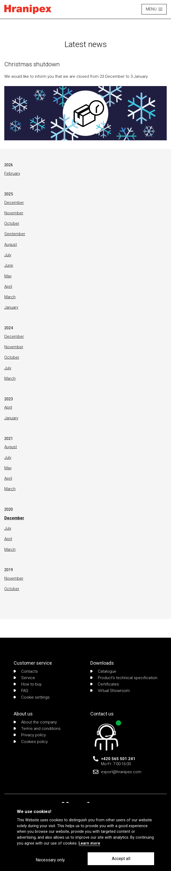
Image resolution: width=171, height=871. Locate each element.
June (8, 265)
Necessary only (50, 859)
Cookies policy (31, 741)
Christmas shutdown (32, 64)
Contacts (26, 671)
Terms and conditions (37, 728)
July (7, 255)
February (12, 173)
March (10, 297)
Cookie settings (32, 697)
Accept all (121, 858)
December (14, 202)
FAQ (21, 690)
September (14, 233)
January (11, 307)
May (8, 276)
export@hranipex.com (121, 771)
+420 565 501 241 (118, 758)
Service (24, 677)
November (13, 213)
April (8, 286)
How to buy (28, 684)
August (10, 244)
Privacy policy (30, 735)
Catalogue (103, 671)
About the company (35, 722)
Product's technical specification (123, 677)
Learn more (89, 843)
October (11, 223)
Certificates (104, 684)
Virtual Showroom (110, 690)
